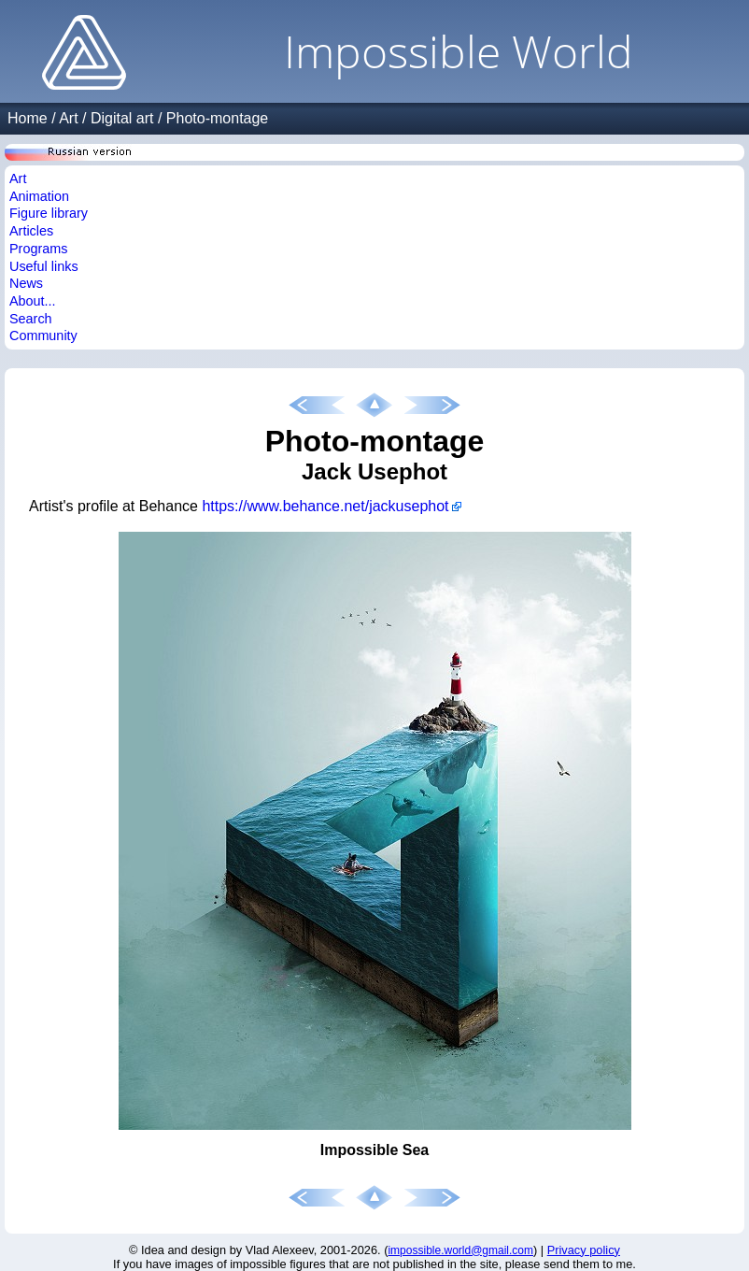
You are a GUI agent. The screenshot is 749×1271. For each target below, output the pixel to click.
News (26, 283)
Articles (31, 230)
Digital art (122, 118)
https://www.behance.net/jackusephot (325, 506)
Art (68, 118)
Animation (39, 196)
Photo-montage (217, 118)
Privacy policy (583, 1250)
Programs (38, 248)
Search (30, 318)
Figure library (48, 213)
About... (32, 300)
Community (43, 335)
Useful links (43, 266)
